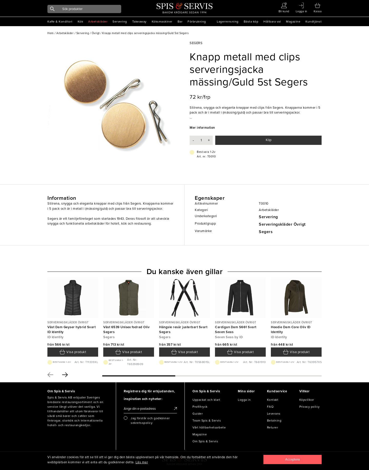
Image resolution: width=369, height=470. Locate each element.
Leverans (274, 413)
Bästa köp (251, 21)
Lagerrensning (228, 21)
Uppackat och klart (206, 400)
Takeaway (139, 21)
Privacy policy (309, 406)
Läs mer (142, 462)
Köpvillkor (306, 400)
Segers (266, 231)
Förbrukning (197, 21)
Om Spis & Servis (205, 441)
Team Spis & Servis (206, 420)
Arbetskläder (97, 21)
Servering (119, 21)
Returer (272, 427)
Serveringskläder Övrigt (282, 224)
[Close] (292, 459)
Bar (180, 21)
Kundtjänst (313, 21)
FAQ (270, 406)
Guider (197, 413)
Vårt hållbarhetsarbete (209, 427)
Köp (268, 140)
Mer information (202, 128)
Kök (80, 21)
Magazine (293, 21)
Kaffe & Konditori (60, 21)
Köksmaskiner (162, 21)
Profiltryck (200, 406)
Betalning (274, 420)
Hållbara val (272, 21)
